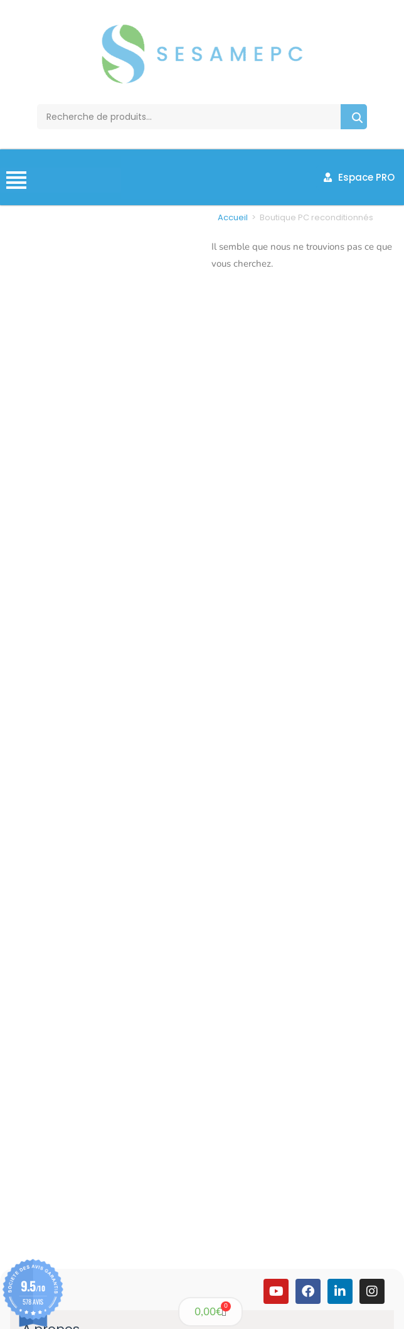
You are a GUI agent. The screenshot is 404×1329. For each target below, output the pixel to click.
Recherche (354, 116)
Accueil (233, 217)
